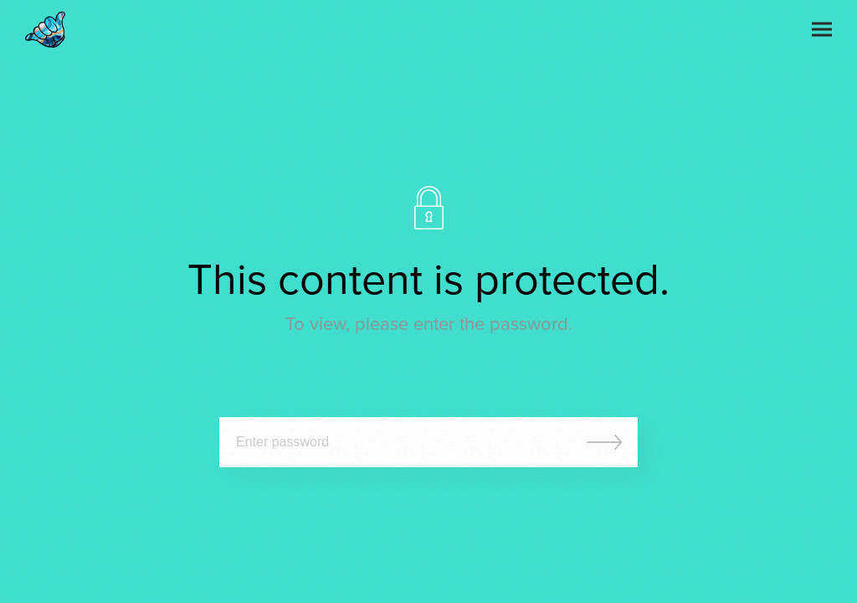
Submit (604, 442)
